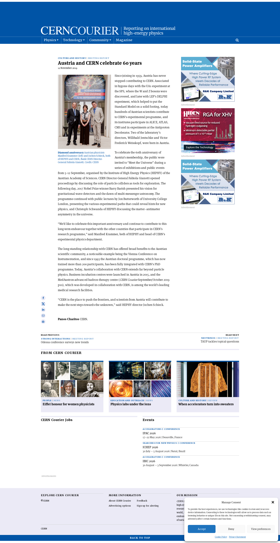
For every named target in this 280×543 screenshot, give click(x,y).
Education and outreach (127, 402)
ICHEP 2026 (150, 449)
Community (99, 49)
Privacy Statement (237, 536)
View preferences (261, 529)
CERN (44, 530)
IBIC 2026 (149, 463)
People (47, 402)
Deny (231, 529)
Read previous (50, 337)
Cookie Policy (221, 536)
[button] (273, 502)
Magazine (124, 49)
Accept (202, 529)
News (57, 402)
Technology (72, 49)
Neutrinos (208, 340)
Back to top (140, 540)
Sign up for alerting (148, 508)
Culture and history (72, 60)
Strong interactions (55, 341)
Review (213, 402)
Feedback (142, 503)
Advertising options (120, 508)
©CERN (45, 503)
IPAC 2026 (149, 435)
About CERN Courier (120, 503)
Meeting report (98, 60)
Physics (50, 49)
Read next (232, 337)
